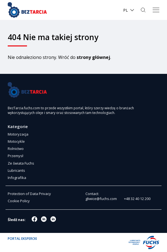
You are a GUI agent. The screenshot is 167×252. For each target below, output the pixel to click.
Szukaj (143, 10)
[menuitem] (129, 10)
